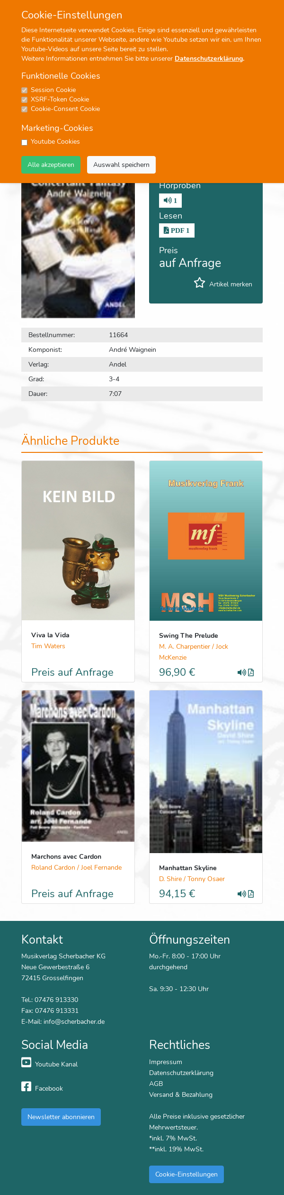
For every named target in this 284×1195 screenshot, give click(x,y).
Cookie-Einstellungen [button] (186, 1174)
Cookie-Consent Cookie (65, 108)
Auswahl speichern (121, 164)
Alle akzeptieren (50, 164)
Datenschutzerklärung (209, 58)
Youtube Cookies (55, 141)
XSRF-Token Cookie (60, 99)
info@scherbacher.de (74, 1021)
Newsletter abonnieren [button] (61, 1116)
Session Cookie (53, 89)
